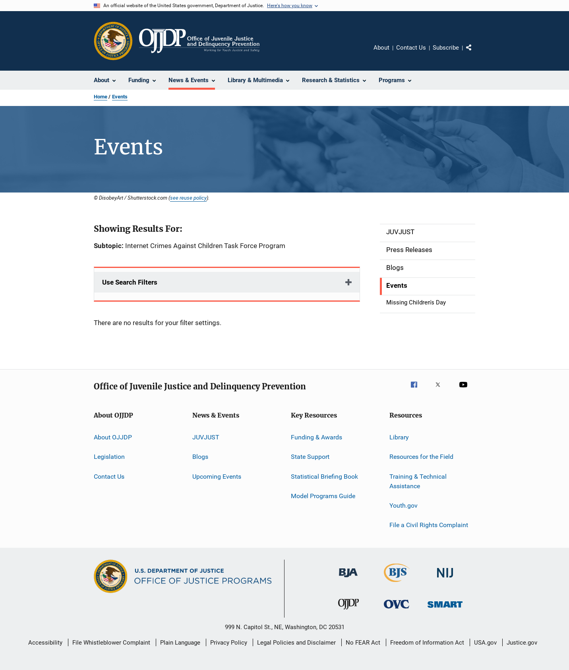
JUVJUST (205, 437)
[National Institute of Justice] (445, 579)
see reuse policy (188, 197)
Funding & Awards (316, 437)
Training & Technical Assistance (418, 481)
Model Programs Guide (323, 496)
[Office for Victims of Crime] (396, 610)
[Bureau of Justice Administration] (348, 579)
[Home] (199, 41)
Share (475, 53)
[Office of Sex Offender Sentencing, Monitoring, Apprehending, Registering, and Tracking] (445, 609)
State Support (310, 456)
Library (399, 437)
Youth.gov (403, 505)
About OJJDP (113, 437)
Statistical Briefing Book (324, 476)
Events (120, 97)
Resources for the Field (421, 456)
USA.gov (485, 642)
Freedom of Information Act (427, 642)
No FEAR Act (363, 642)
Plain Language (180, 642)
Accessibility (45, 642)
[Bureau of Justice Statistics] (397, 583)
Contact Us (411, 47)
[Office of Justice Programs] (113, 40)
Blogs (200, 456)
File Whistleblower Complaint (111, 642)
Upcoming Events (216, 476)
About (381, 47)
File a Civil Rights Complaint (428, 525)
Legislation (109, 456)
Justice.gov (522, 642)
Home (100, 97)
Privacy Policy (228, 642)
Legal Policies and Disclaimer (296, 642)
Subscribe (446, 47)
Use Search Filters (129, 282)
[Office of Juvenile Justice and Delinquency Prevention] (348, 611)
